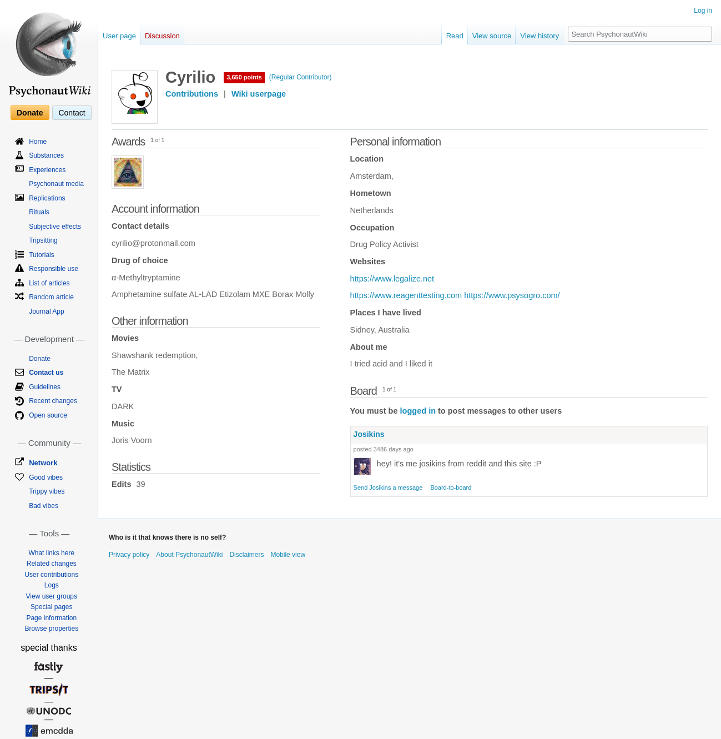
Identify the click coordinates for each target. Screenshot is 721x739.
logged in (418, 410)
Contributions (191, 93)
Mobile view (287, 555)
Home (38, 141)
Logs (51, 585)
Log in (703, 10)
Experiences (47, 170)
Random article (51, 297)
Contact (71, 112)
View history (539, 36)
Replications (47, 198)
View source (492, 36)
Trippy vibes (46, 491)
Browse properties (51, 628)
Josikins (369, 434)
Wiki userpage (258, 93)
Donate (30, 112)
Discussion (162, 36)
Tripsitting (43, 240)
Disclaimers (246, 555)
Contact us (46, 372)
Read (454, 36)
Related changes (52, 563)
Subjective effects (55, 226)
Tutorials (41, 255)
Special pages (51, 607)
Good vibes (46, 477)
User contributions (51, 575)
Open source (48, 415)
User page (119, 36)
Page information (51, 618)
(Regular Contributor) (300, 77)
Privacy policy (129, 555)
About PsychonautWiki (189, 555)
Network (43, 463)
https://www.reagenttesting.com (406, 295)
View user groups (52, 596)
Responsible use (53, 269)
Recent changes (53, 401)
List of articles (49, 283)
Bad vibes (43, 506)
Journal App (46, 311)
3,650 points (244, 77)
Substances (46, 155)
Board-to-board (450, 487)
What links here (51, 553)
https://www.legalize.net (392, 278)
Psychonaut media (56, 184)
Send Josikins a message (388, 487)
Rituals (39, 212)
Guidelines (44, 387)
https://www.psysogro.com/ (511, 295)
